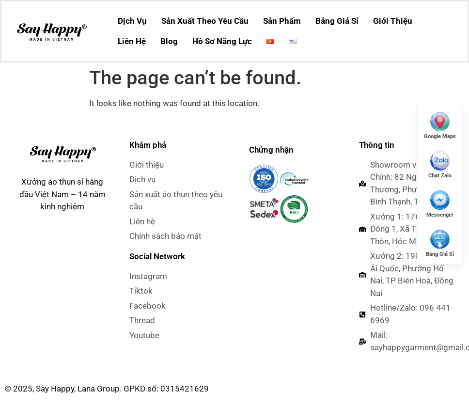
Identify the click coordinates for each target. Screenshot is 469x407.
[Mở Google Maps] (440, 125)
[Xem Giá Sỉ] (440, 243)
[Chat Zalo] (440, 164)
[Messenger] (440, 204)
